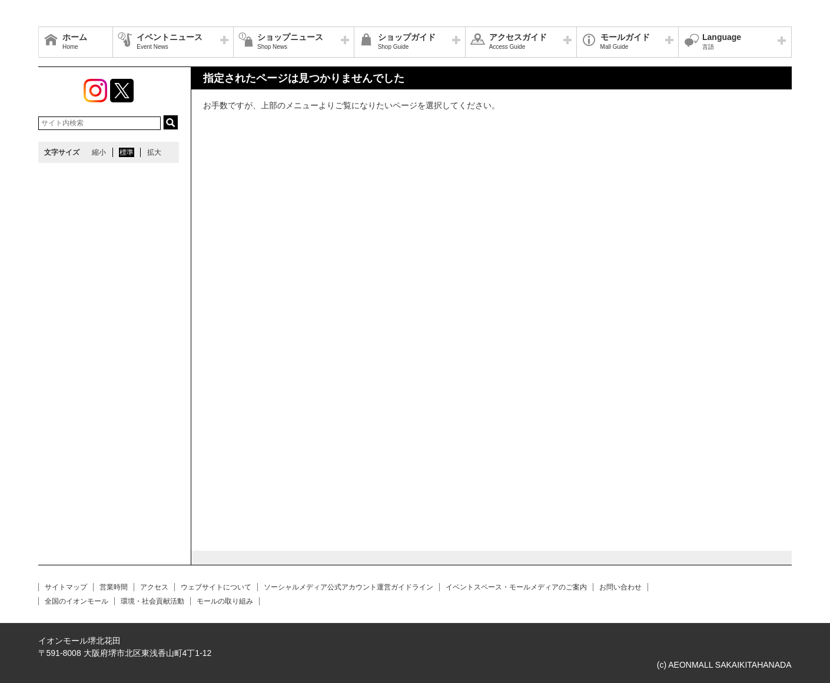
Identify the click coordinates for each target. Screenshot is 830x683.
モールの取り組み (225, 601)
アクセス (154, 587)
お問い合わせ (620, 587)
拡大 (154, 152)
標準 (126, 152)
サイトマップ (66, 587)
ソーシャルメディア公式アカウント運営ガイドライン (348, 587)
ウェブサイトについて (216, 587)
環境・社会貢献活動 (152, 601)
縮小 (99, 152)
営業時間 (113, 587)
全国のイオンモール (76, 601)
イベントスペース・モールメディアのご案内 (516, 587)
